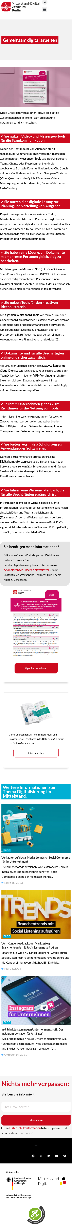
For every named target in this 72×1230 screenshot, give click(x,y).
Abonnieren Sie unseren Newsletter (26, 570)
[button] (44, 9)
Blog (7, 850)
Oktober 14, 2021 (14, 1054)
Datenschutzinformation (25, 1128)
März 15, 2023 (12, 882)
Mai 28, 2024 (11, 968)
